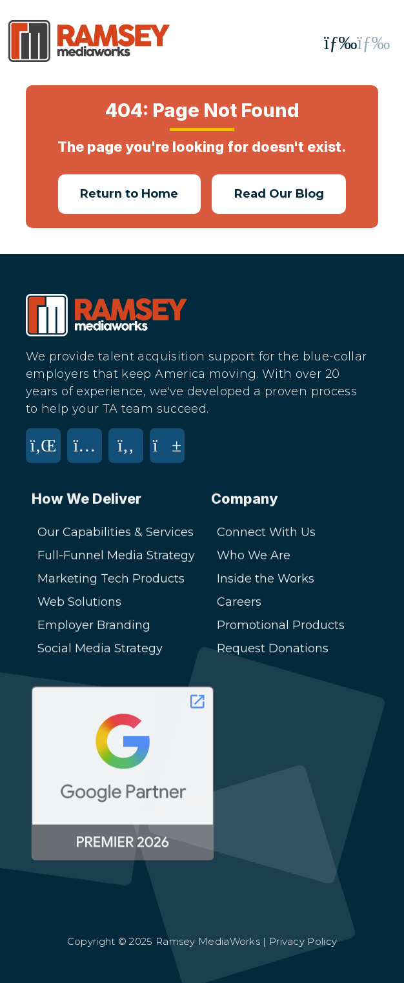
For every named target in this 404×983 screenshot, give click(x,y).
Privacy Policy (303, 941)
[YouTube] (170, 453)
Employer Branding (93, 626)
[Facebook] (129, 453)
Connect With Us (266, 533)
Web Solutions (79, 603)
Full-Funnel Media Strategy (116, 557)
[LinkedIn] (46, 453)
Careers (239, 603)
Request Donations (272, 650)
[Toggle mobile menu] (357, 43)
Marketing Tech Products (111, 580)
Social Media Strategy (100, 650)
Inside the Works (265, 580)
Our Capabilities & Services (115, 533)
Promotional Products (281, 626)
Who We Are (253, 557)
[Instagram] (87, 453)
